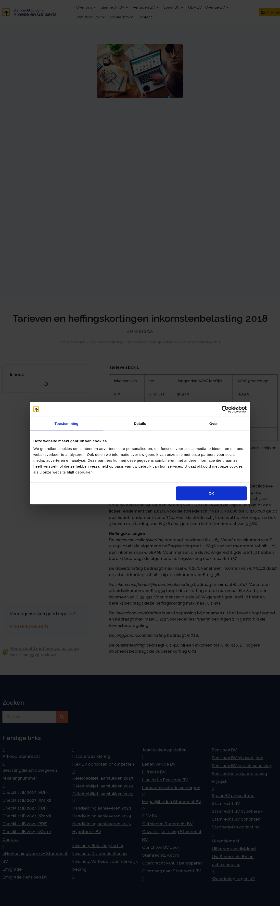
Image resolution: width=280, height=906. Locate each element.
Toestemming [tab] (66, 423)
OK (211, 493)
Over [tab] (213, 423)
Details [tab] (140, 423)
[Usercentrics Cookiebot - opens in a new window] (225, 409)
